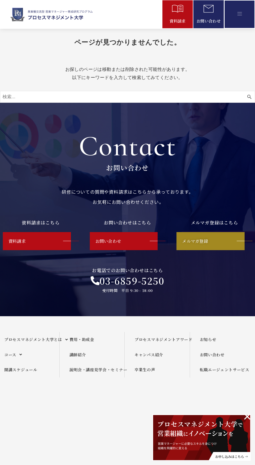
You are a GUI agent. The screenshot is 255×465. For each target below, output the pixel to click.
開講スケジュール (20, 372)
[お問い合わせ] (209, 10)
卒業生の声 (145, 372)
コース (14, 357)
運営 (131, 409)
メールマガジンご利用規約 (174, 409)
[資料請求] (178, 10)
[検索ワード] (127, 97)
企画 (106, 409)
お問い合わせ (208, 21)
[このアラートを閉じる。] (247, 416)
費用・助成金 (82, 342)
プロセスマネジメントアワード (162, 342)
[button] (239, 14)
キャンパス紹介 (149, 357)
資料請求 (177, 21)
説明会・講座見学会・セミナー (97, 372)
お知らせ (208, 342)
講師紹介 (78, 357)
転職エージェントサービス (224, 372)
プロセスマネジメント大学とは (31, 342)
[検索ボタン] (249, 97)
